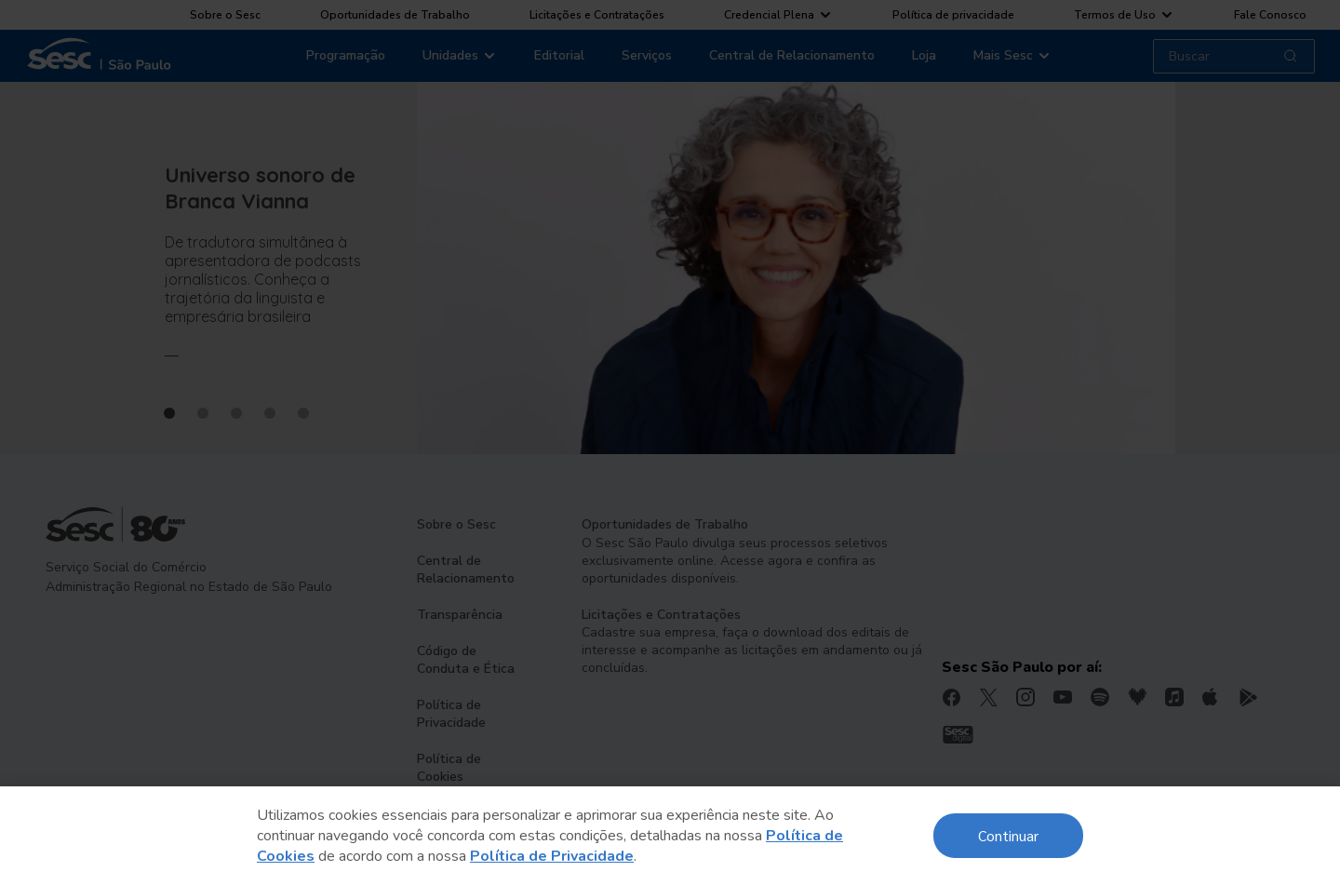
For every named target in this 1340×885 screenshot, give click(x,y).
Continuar (1008, 835)
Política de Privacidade (552, 856)
